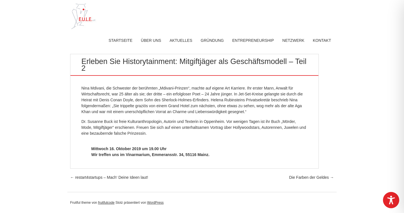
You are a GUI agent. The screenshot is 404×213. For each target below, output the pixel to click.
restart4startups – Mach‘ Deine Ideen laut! (109, 177)
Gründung (212, 40)
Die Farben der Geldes (311, 177)
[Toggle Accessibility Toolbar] (391, 200)
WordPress (155, 203)
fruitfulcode (106, 203)
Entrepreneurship (253, 40)
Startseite (120, 40)
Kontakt (322, 40)
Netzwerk (293, 40)
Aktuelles (180, 40)
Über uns (151, 40)
